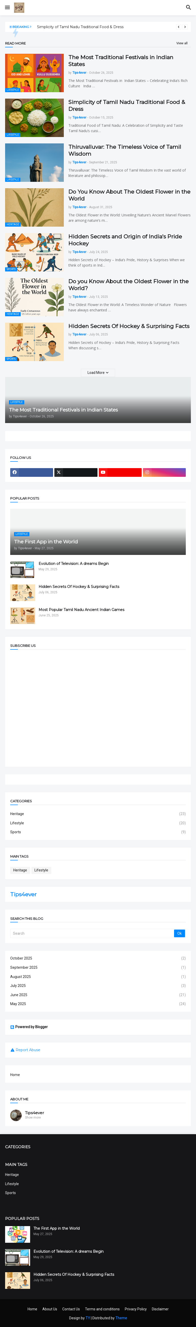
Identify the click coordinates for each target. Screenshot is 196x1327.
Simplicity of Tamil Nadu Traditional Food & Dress (80, 27)
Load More (96, 373)
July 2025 (98, 985)
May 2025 (98, 1004)
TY (87, 1318)
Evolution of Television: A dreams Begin (74, 563)
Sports (98, 832)
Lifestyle (98, 823)
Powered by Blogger (29, 1027)
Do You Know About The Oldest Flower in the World (129, 195)
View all (182, 43)
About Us (49, 1309)
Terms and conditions (102, 1309)
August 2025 (98, 977)
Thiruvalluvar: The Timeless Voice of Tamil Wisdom (124, 150)
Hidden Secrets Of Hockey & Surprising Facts (128, 326)
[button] (7, 7)
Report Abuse (28, 1050)
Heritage (98, 814)
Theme (121, 1318)
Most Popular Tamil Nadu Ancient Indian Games (81, 609)
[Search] (92, 933)
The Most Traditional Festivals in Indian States (120, 60)
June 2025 (98, 995)
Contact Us (71, 1309)
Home (15, 1075)
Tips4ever (23, 894)
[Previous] (178, 26)
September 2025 (98, 967)
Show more (33, 1117)
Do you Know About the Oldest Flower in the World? (128, 284)
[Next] (185, 26)
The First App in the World (56, 1228)
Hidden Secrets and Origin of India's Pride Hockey (125, 240)
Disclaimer (160, 1309)
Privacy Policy (136, 1309)
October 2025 (98, 958)
